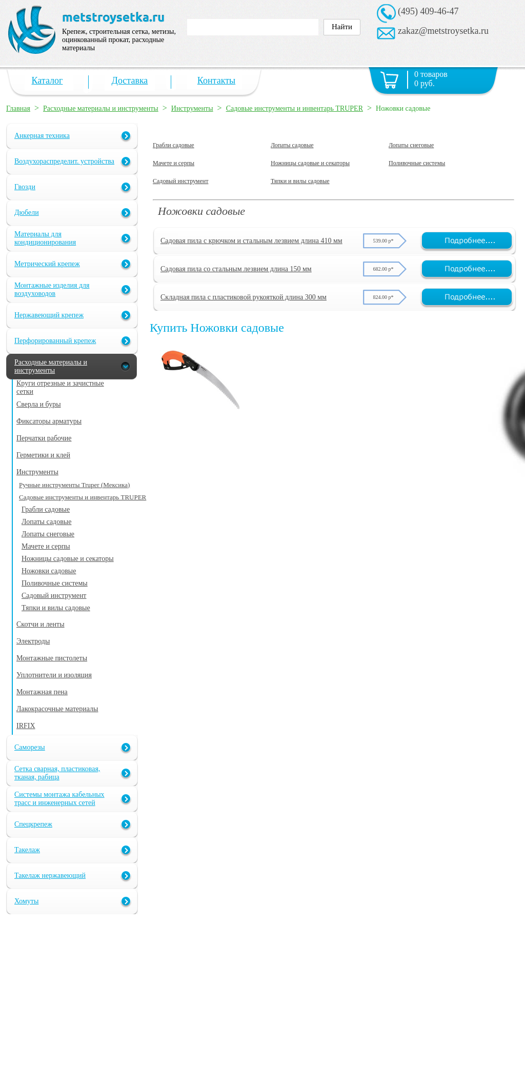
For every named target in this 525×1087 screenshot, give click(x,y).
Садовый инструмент (180, 181)
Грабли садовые (173, 145)
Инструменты (192, 108)
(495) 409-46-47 (428, 11)
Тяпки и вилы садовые (300, 181)
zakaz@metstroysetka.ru (443, 31)
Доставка (130, 80)
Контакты (216, 80)
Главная (18, 108)
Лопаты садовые (292, 145)
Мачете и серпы (173, 163)
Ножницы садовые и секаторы (310, 163)
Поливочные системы (417, 163)
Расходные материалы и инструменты (100, 108)
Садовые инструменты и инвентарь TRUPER (294, 108)
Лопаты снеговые (411, 145)
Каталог (47, 80)
